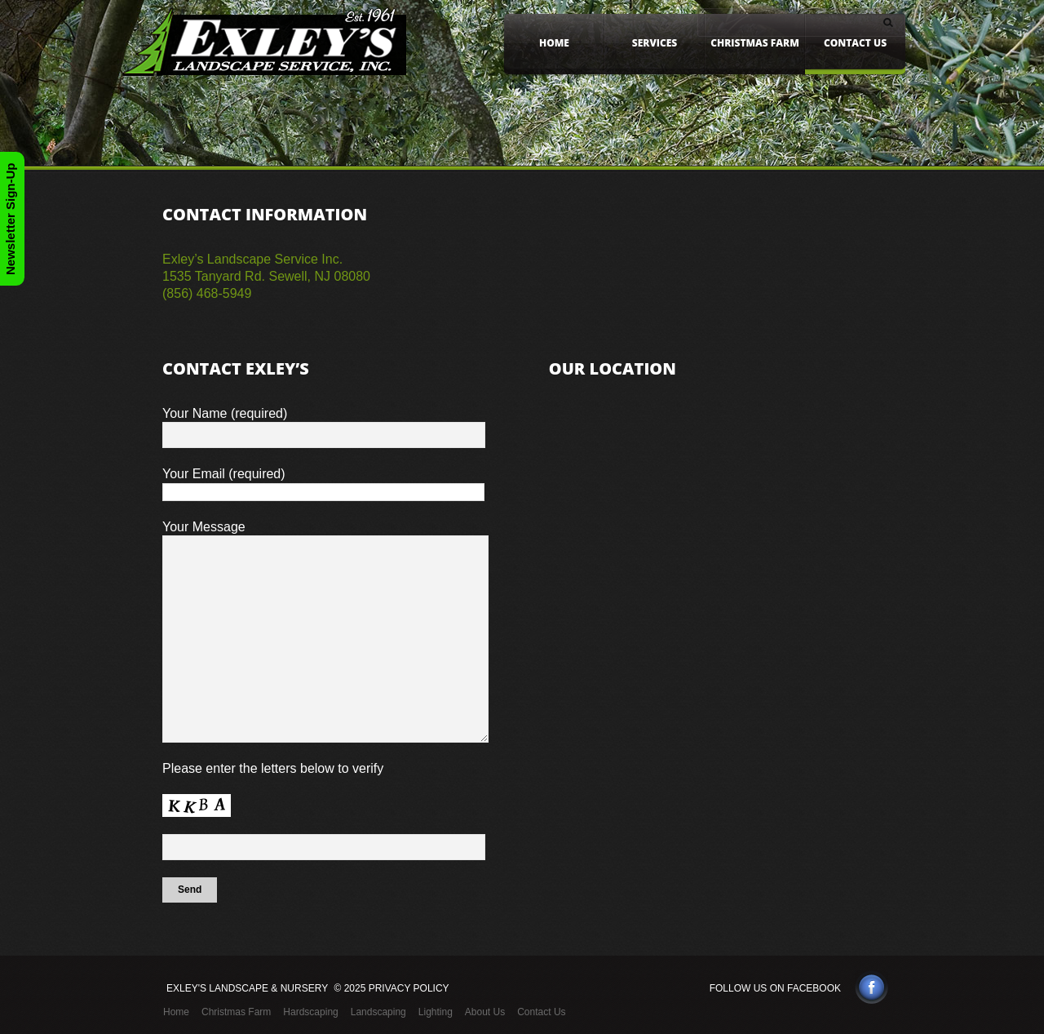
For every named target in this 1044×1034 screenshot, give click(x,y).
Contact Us (855, 43)
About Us (485, 1012)
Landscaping (378, 1012)
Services (654, 43)
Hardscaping (310, 1012)
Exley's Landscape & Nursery (247, 988)
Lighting (435, 1012)
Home (554, 43)
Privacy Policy (409, 988)
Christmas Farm (754, 43)
